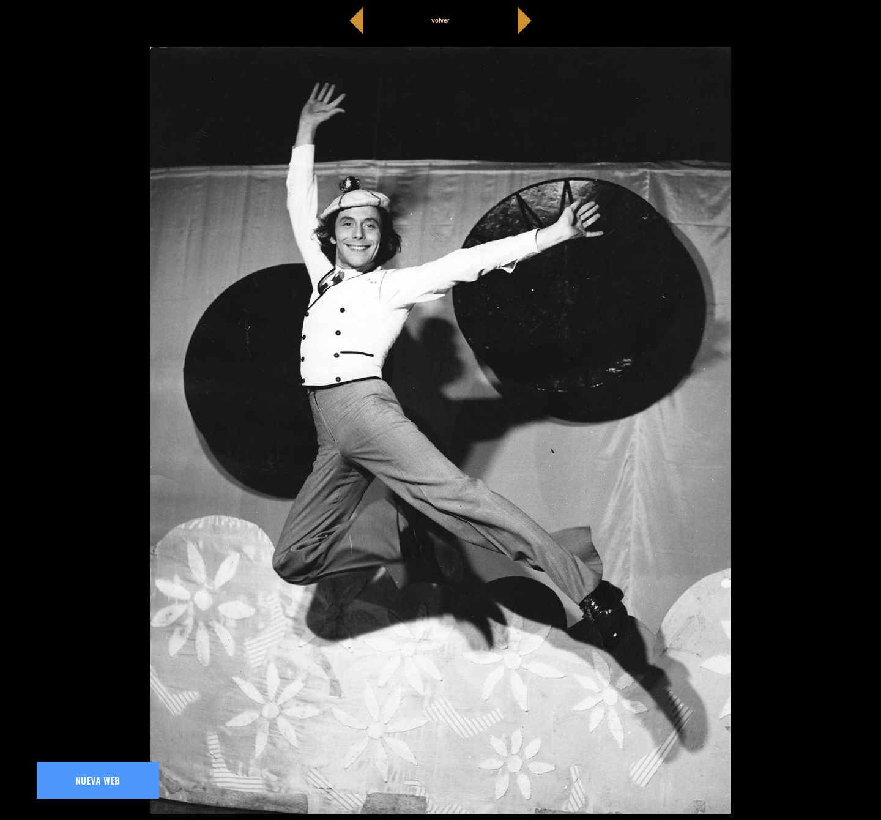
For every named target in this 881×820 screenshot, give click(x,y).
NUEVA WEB (98, 780)
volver (440, 20)
